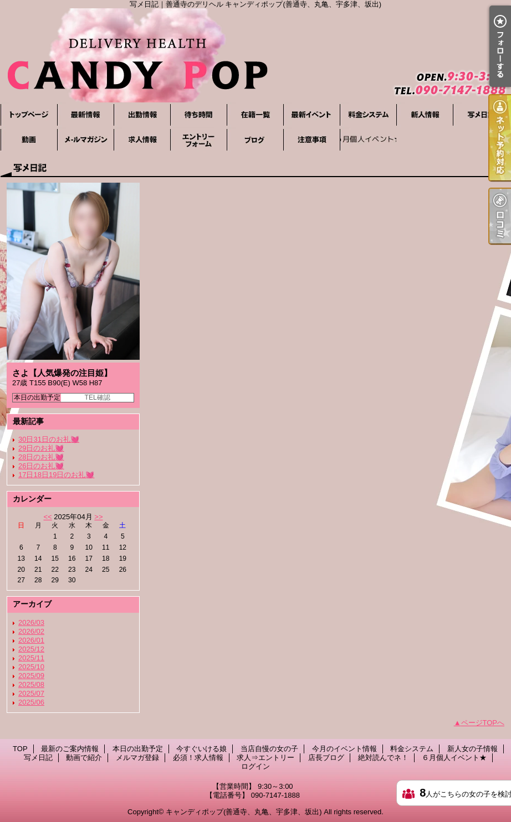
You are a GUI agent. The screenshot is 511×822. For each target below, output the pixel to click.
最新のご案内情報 (85, 114)
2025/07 (31, 693)
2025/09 (31, 675)
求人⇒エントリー (198, 139)
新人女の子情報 (424, 114)
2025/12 (31, 649)
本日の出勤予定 (142, 114)
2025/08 (31, 684)
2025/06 (31, 702)
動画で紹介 (29, 139)
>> (98, 517)
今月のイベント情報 (311, 114)
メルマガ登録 (85, 139)
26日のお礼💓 (41, 466)
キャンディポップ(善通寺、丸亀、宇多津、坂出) (244, 812)
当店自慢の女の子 (255, 114)
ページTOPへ (483, 722)
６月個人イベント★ (368, 139)
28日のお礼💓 (41, 457)
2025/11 (31, 658)
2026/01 (31, 640)
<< (47, 517)
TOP (29, 114)
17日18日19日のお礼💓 (56, 475)
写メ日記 (481, 114)
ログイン (255, 766)
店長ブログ (255, 139)
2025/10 (31, 667)
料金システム (368, 114)
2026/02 (31, 631)
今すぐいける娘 (198, 114)
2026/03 (31, 622)
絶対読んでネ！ (311, 139)
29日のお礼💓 (41, 448)
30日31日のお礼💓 (48, 439)
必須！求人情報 (142, 139)
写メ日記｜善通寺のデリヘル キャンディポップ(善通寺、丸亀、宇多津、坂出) (255, 55)
